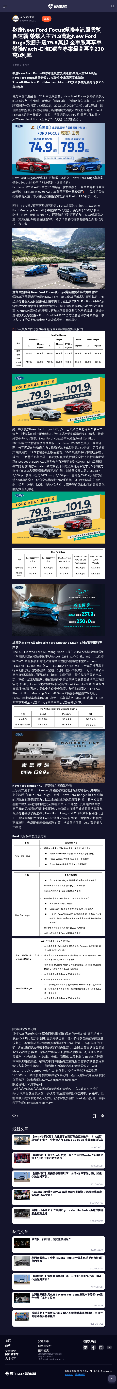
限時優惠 (43, 1350)
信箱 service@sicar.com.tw (51, 1359)
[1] (84, 191)
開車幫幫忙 (44, 1346)
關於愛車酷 (11, 1354)
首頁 (8, 1340)
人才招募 (10, 1358)
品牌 (8, 1345)
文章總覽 (10, 1350)
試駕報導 (43, 1341)
